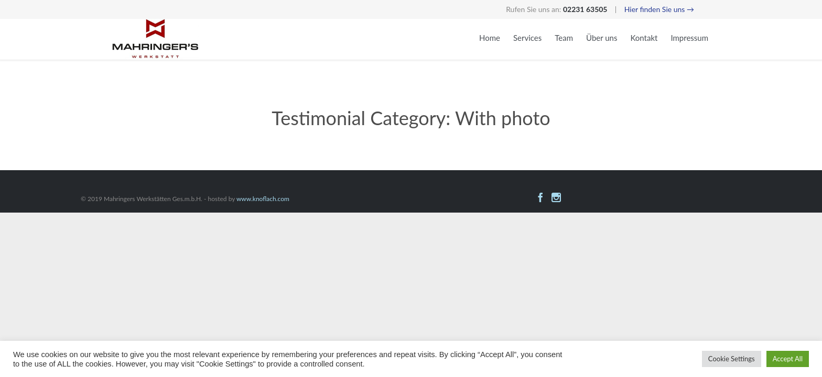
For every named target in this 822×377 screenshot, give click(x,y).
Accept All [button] (788, 358)
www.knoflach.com (262, 199)
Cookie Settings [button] (731, 358)
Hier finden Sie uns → (659, 9)
